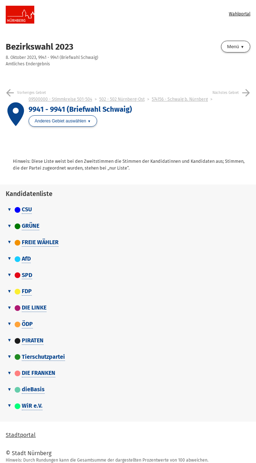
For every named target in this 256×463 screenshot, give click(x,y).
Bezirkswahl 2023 (39, 47)
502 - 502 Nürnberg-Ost (122, 99)
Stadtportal (21, 435)
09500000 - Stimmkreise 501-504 (60, 99)
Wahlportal (239, 13)
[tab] (128, 210)
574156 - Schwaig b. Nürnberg (180, 99)
